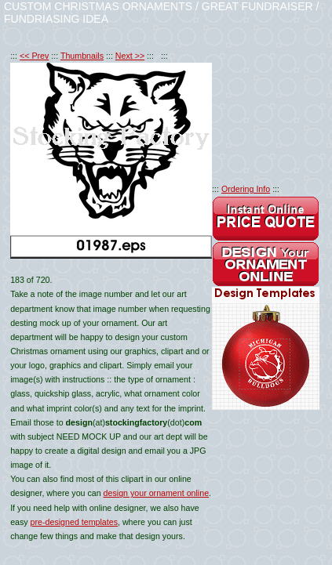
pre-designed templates (74, 522)
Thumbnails (82, 55)
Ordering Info (245, 189)
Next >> (129, 55)
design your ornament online (156, 493)
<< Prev (34, 55)
